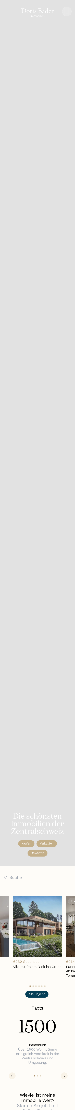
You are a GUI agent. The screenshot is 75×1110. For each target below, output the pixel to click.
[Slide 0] (30, 986)
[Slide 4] (42, 986)
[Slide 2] (36, 986)
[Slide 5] (45, 986)
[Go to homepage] (37, 13)
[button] (67, 11)
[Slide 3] (39, 986)
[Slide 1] (33, 986)
